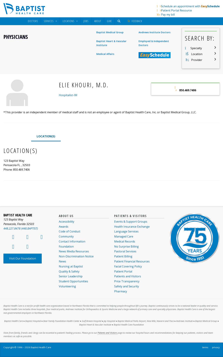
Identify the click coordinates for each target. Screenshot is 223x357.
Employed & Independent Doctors (154, 43)
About (97, 21)
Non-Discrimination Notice (76, 256)
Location (196, 54)
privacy (216, 347)
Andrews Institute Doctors (154, 32)
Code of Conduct (69, 231)
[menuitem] (33, 21)
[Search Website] (120, 21)
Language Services (126, 231)
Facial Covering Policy (128, 266)
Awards (63, 226)
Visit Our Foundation (22, 258)
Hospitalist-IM (68, 95)
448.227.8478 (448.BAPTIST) (20, 228)
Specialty (196, 48)
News (62, 261)
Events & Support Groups (130, 221)
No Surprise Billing (126, 246)
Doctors (33, 21)
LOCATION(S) (46, 136)
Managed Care (123, 236)
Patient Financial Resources (132, 261)
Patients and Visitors (127, 276)
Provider (196, 60)
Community (66, 236)
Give (109, 21)
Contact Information (72, 241)
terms (205, 347)
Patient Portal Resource (176, 10)
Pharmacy (120, 291)
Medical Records (124, 241)
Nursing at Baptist (71, 266)
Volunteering (67, 286)
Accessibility (66, 221)
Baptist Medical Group (110, 32)
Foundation (66, 246)
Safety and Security (126, 286)
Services (49, 21)
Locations (68, 21)
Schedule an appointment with (190, 6)
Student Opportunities (73, 281)
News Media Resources (74, 251)
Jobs (86, 21)
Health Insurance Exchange (132, 226)
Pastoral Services (125, 251)
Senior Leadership (71, 276)
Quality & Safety (69, 271)
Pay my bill (168, 14)
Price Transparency (126, 281)
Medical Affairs (105, 54)
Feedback (134, 21)
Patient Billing (123, 256)
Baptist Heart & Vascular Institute (111, 43)
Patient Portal (123, 271)
